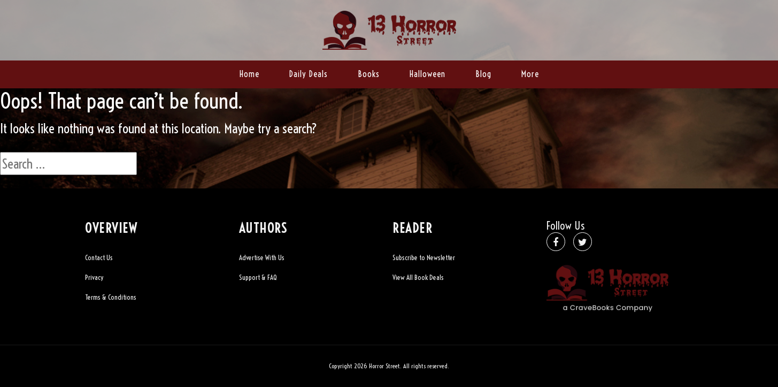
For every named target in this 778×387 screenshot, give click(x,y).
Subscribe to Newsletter (423, 257)
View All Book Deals (418, 277)
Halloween (427, 74)
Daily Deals (308, 74)
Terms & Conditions (110, 297)
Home (249, 74)
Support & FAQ (258, 277)
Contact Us (99, 257)
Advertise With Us (261, 257)
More (530, 74)
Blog (483, 74)
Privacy (94, 277)
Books (369, 74)
